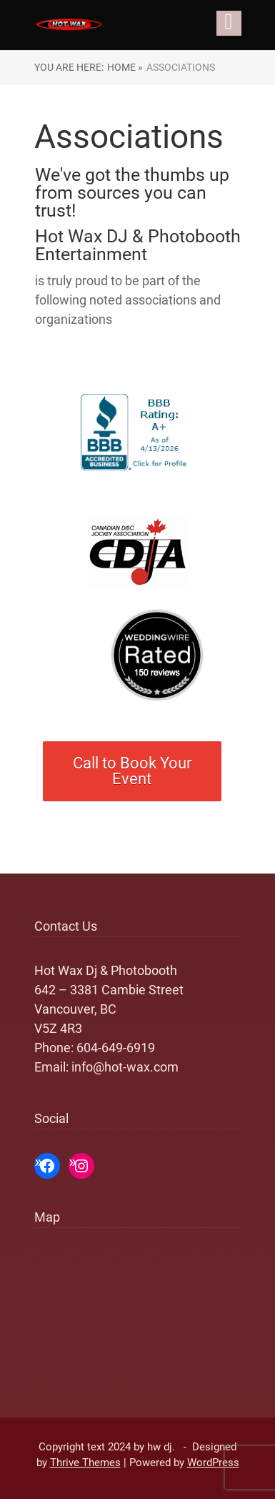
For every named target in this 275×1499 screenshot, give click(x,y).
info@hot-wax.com (125, 1066)
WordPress (213, 1462)
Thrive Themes (85, 1462)
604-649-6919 (115, 1047)
